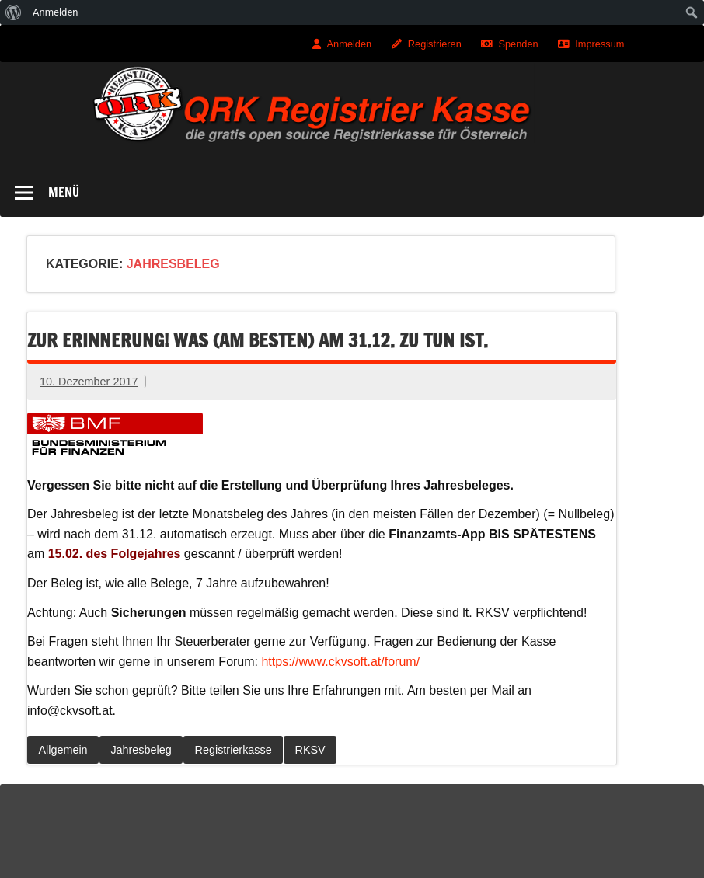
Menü (63, 191)
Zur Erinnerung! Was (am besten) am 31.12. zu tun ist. (257, 340)
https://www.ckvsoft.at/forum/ (340, 661)
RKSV (310, 750)
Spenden (518, 44)
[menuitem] (13, 12)
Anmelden (349, 44)
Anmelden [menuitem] (55, 12)
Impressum (599, 44)
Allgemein (62, 750)
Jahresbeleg (140, 750)
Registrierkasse (233, 750)
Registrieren (435, 44)
